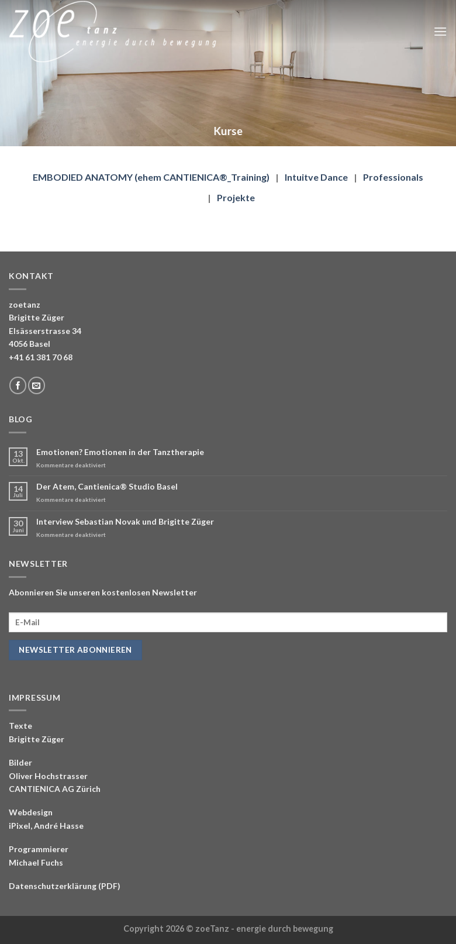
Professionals (393, 176)
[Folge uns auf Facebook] (17, 385)
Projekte (236, 197)
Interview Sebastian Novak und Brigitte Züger (125, 521)
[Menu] (440, 31)
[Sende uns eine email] (36, 385)
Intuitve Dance (316, 176)
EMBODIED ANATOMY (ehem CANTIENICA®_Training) (151, 176)
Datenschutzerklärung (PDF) (64, 886)
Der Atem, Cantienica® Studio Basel (107, 486)
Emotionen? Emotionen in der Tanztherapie (120, 452)
